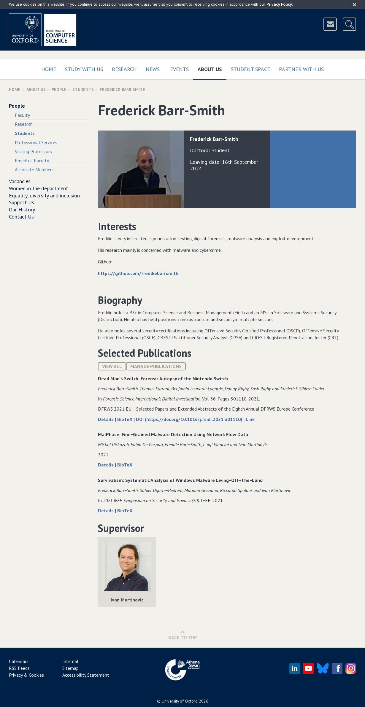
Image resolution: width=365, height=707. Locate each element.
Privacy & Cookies (26, 675)
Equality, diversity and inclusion (44, 195)
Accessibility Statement (85, 675)
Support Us (21, 202)
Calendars (18, 661)
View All (112, 366)
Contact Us (21, 216)
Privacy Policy (279, 4)
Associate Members (34, 169)
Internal (70, 661)
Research (124, 69)
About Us (212, 68)
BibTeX (125, 419)
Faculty (22, 115)
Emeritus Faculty (32, 161)
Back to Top (182, 634)
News (153, 69)
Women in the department (38, 188)
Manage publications (156, 366)
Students (83, 89)
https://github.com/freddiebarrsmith (138, 273)
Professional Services (36, 142)
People (59, 89)
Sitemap (70, 668)
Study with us (84, 69)
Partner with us (301, 69)
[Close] (354, 4)
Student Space (250, 69)
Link (250, 419)
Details (106, 419)
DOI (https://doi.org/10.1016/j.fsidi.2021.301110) (189, 419)
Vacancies (20, 181)
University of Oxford (180, 701)
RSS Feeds (19, 668)
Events (179, 69)
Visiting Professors (33, 151)
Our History (22, 209)
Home (48, 69)
